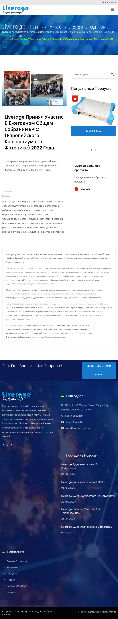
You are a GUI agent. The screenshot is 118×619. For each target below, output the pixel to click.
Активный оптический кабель (18, 333)
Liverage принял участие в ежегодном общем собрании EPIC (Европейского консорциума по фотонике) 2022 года (58, 40)
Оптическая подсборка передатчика (76, 333)
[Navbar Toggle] (112, 9)
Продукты (12, 573)
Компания (12, 567)
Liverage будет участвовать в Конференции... (79, 466)
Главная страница (17, 560)
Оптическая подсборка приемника (20, 337)
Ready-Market (109, 611)
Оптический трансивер (68, 325)
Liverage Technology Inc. (31, 611)
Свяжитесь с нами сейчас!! (99, 370)
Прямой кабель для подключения (46, 333)
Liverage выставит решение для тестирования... (80, 511)
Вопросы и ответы (18, 585)
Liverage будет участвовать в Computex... (86, 527)
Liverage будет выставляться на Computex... (88, 496)
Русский (110, 2)
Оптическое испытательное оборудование (24, 329)
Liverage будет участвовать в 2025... (83, 482)
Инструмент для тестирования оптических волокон (65, 329)
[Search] (90, 74)
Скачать (82, 189)
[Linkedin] (11, 444)
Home (9, 35)
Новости (19, 35)
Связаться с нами (57, 337)
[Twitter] (7, 444)
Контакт (11, 591)
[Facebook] (3, 444)
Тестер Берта (84, 325)
